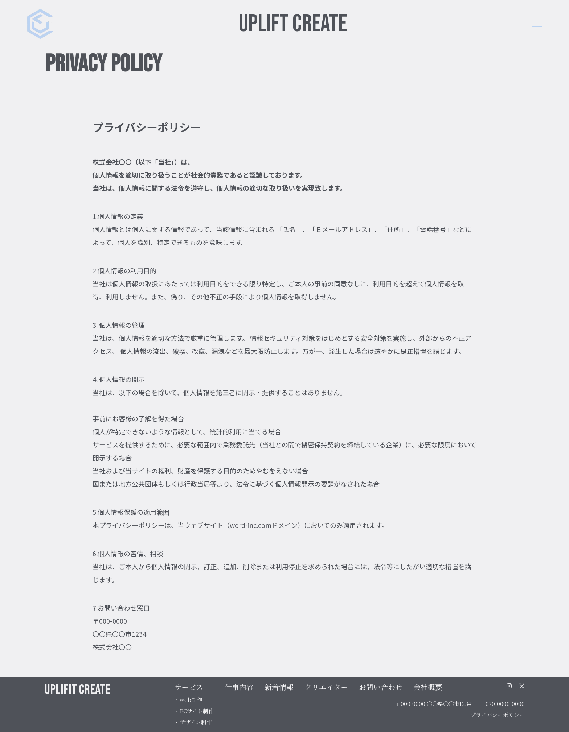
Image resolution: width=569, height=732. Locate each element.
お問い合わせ (380, 687)
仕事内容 (239, 687)
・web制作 (188, 699)
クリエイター (326, 687)
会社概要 (427, 687)
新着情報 (279, 687)
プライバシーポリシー (497, 715)
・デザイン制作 (193, 722)
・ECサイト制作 (194, 711)
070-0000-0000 (505, 703)
